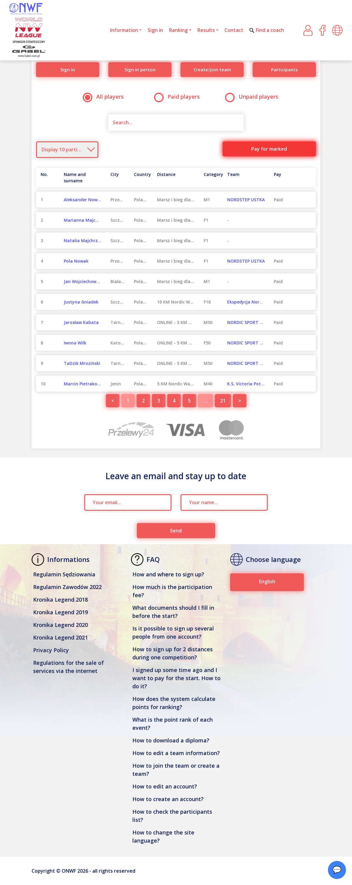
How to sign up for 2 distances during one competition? (172, 653)
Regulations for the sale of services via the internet (68, 666)
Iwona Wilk (75, 343)
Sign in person (140, 69)
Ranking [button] (178, 30)
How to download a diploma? (170, 740)
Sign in (155, 30)
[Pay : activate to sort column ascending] (292, 177)
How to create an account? (168, 799)
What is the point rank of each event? (172, 723)
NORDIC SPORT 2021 (248, 322)
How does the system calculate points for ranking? (173, 703)
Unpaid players (253, 97)
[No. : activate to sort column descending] (47, 177)
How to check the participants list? (172, 815)
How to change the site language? (163, 836)
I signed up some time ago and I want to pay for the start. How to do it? (176, 678)
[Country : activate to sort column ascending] (141, 177)
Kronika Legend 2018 (60, 599)
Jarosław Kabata (81, 322)
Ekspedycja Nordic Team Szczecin (262, 302)
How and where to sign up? (168, 574)
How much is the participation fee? (172, 591)
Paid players (179, 97)
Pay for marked (269, 149)
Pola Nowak (76, 261)
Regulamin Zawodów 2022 (67, 587)
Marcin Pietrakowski (85, 384)
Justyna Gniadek (81, 302)
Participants (284, 69)
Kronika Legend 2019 (60, 612)
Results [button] (206, 30)
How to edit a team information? (176, 753)
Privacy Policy (51, 650)
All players (105, 97)
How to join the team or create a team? (176, 769)
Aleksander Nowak (83, 199)
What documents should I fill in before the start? (173, 611)
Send (176, 530)
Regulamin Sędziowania (64, 574)
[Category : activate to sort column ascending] (210, 177)
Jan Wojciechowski (83, 281)
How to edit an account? (164, 786)
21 (223, 400)
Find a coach (266, 30)
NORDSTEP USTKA (246, 199)
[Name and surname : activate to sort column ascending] (82, 177)
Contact (233, 30)
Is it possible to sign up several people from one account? (173, 632)
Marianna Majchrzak (85, 220)
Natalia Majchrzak (83, 240)
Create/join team (212, 69)
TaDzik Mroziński (82, 363)
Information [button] (124, 30)
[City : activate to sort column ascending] (117, 177)
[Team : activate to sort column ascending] (246, 177)
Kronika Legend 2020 (60, 624)
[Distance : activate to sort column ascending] (176, 177)
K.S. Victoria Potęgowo (251, 384)
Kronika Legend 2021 (60, 637)
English (267, 581)
